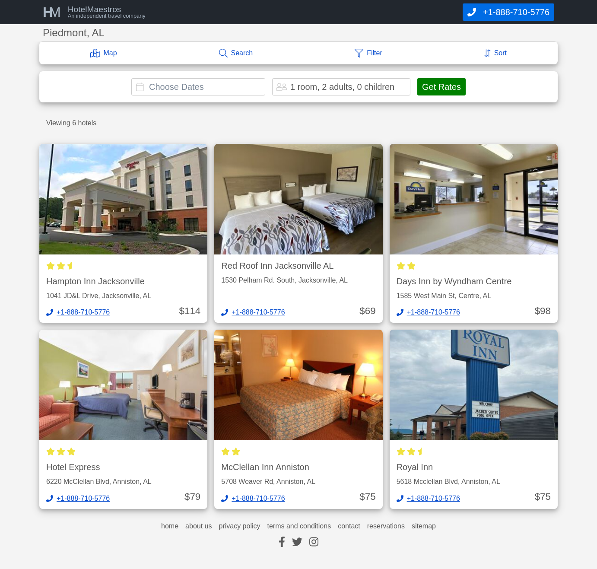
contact (349, 526)
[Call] (508, 12)
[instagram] (313, 542)
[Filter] (368, 53)
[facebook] (282, 542)
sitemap (424, 526)
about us (198, 526)
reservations (386, 526)
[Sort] (495, 53)
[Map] (103, 53)
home (169, 526)
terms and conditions (299, 526)
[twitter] (297, 542)
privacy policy (239, 526)
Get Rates (441, 87)
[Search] (236, 53)
